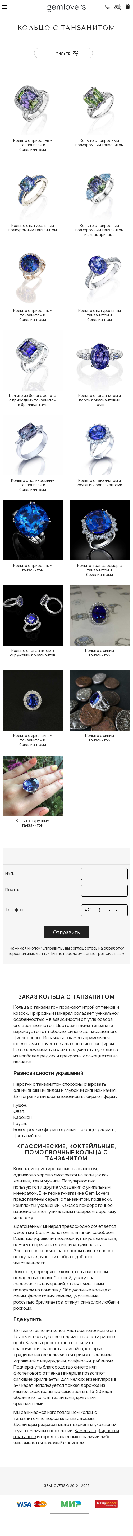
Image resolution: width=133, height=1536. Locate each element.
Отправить (66, 932)
